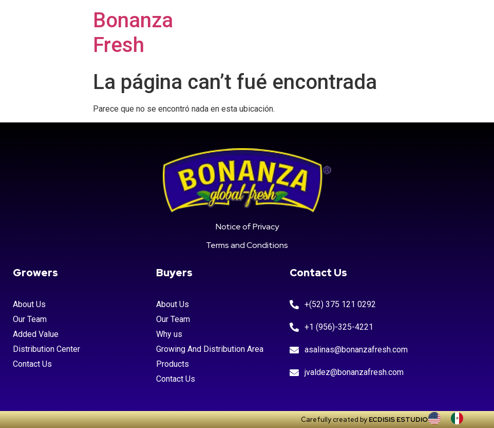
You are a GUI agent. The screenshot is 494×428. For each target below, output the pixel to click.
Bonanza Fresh (133, 32)
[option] (459, 418)
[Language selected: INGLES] (450, 418)
